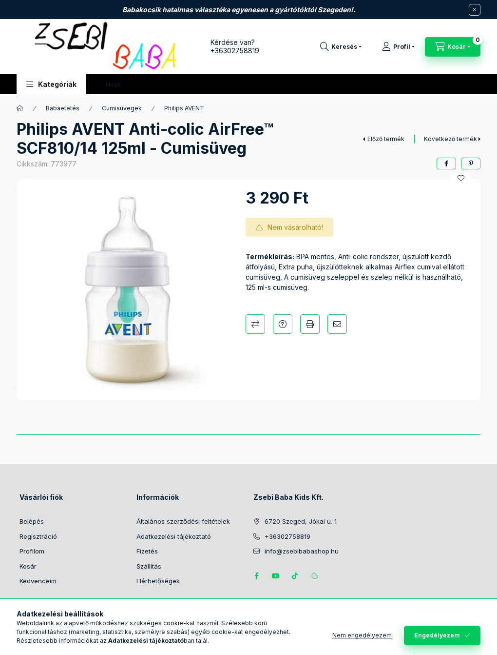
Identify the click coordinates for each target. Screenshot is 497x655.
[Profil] (398, 47)
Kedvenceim (38, 581)
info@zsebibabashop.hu (302, 551)
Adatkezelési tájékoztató (173, 536)
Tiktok (295, 576)
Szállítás (148, 566)
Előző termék (385, 139)
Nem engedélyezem (362, 635)
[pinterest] (470, 163)
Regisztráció (38, 536)
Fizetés (147, 551)
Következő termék (450, 139)
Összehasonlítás (255, 324)
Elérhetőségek (158, 581)
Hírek (113, 84)
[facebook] (446, 163)
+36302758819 (234, 50)
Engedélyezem (437, 635)
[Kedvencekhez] (461, 178)
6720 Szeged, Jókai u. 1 (301, 521)
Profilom (31, 551)
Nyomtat (310, 324)
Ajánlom (337, 324)
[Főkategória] (20, 108)
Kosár (28, 566)
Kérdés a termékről (282, 324)
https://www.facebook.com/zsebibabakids (256, 576)
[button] (51, 84)
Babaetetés (62, 108)
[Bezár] (474, 10)
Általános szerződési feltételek (183, 521)
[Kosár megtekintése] (452, 47)
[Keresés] (341, 47)
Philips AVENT (184, 108)
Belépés (31, 521)
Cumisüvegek (122, 108)
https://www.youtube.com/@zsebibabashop (276, 576)
